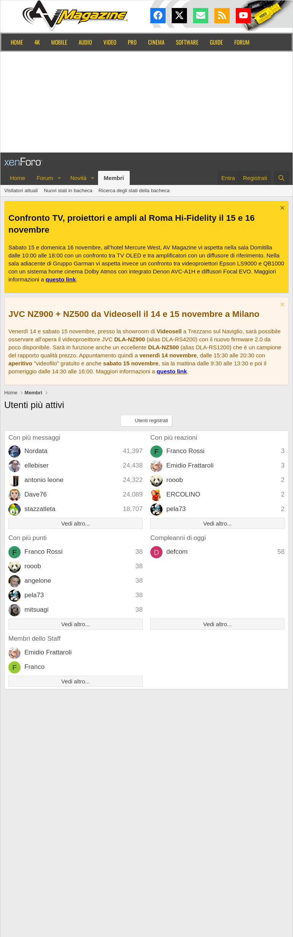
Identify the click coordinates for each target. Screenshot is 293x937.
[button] (59, 178)
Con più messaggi (34, 437)
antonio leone (43, 480)
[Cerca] (281, 178)
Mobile (59, 42)
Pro (132, 42)
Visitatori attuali (21, 190)
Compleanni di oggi (178, 538)
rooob (174, 480)
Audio (85, 42)
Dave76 (35, 494)
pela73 (176, 509)
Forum (242, 42)
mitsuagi (36, 609)
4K (37, 42)
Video (109, 42)
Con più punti (27, 538)
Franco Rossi (185, 451)
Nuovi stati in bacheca (68, 190)
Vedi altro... (75, 523)
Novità (78, 178)
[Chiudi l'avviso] (281, 209)
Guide (216, 42)
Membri (114, 178)
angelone (37, 580)
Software (187, 42)
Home (17, 42)
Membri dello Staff (34, 638)
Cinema (156, 42)
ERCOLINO (183, 494)
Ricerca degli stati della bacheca (133, 190)
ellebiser (36, 465)
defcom (177, 551)
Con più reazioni (173, 437)
